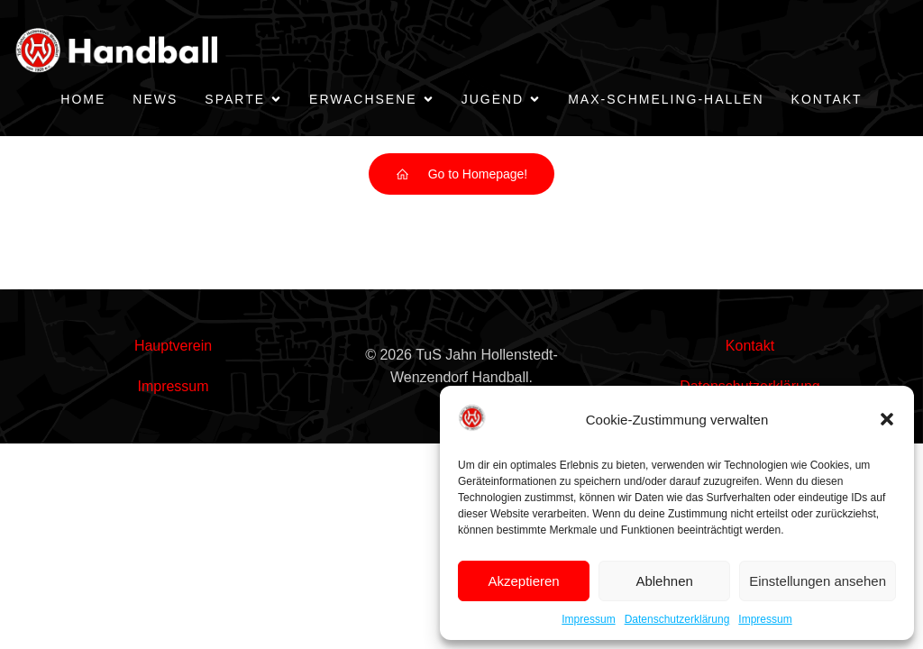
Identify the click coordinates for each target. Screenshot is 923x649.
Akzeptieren (523, 581)
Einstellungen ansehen (817, 581)
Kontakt (827, 99)
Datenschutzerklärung (677, 619)
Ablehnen (663, 581)
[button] (887, 419)
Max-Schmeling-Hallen (665, 99)
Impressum (588, 619)
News (155, 99)
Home (82, 99)
